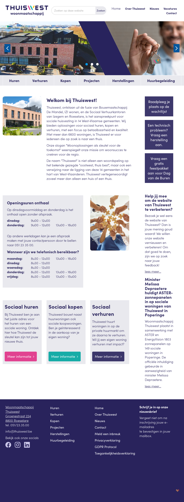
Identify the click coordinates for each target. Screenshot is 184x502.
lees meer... (153, 271)
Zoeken (101, 10)
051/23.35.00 (19, 425)
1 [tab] (86, 64)
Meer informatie (20, 356)
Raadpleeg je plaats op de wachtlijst (159, 106)
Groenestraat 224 (18, 416)
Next (177, 48)
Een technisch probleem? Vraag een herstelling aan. (159, 135)
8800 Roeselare (17, 420)
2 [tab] (92, 64)
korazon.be (171, 490)
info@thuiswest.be (18, 431)
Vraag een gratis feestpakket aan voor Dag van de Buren (159, 168)
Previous (7, 48)
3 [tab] (97, 64)
